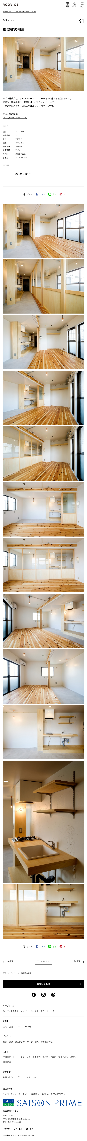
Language (6, 1128)
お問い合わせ (9, 1077)
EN (20, 1128)
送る (54, 194)
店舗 (11, 1026)
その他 (28, 1026)
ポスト (29, 194)
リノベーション (10, 1094)
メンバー (24, 1011)
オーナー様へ (33, 1041)
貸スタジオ (20, 1041)
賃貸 (11, 1041)
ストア (6, 1051)
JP (15, 1128)
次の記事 (77, 961)
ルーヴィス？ (9, 1005)
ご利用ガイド (9, 1057)
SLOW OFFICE (57, 1094)
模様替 (34, 1094)
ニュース (50, 1011)
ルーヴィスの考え (11, 1011)
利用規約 (7, 1062)
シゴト (13, 973)
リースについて (23, 1057)
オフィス (19, 1026)
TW (26, 1128)
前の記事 (10, 961)
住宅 (5, 1026)
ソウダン (7, 1071)
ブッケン (7, 1036)
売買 (5, 1041)
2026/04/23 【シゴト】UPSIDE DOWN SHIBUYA (19, 11)
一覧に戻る (45, 961)
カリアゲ (23, 1094)
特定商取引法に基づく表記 (44, 1057)
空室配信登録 (46, 1041)
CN (31, 1128)
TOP (4, 973)
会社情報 (34, 1011)
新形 (44, 1094)
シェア (42, 194)
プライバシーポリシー (68, 1057)
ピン (65, 194)
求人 (42, 1011)
